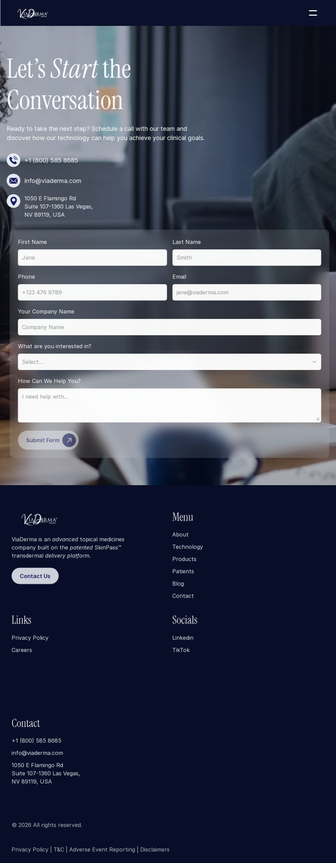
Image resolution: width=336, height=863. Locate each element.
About (180, 539)
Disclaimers (155, 852)
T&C (59, 852)
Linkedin (182, 642)
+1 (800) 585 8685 (36, 745)
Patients (183, 576)
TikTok (181, 654)
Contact (183, 600)
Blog (178, 588)
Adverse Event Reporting (102, 852)
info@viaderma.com (37, 757)
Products (184, 563)
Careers (22, 654)
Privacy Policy (30, 642)
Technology (187, 551)
